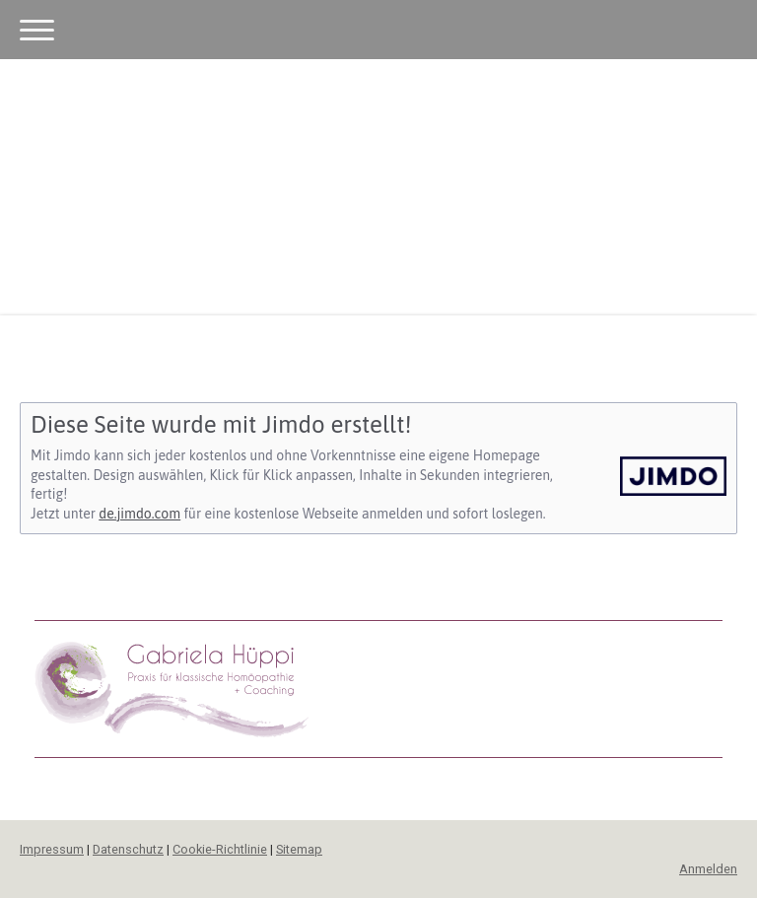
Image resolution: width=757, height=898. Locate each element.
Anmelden (708, 869)
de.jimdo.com (139, 513)
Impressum (52, 849)
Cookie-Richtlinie (219, 849)
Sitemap (299, 849)
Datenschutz (128, 849)
